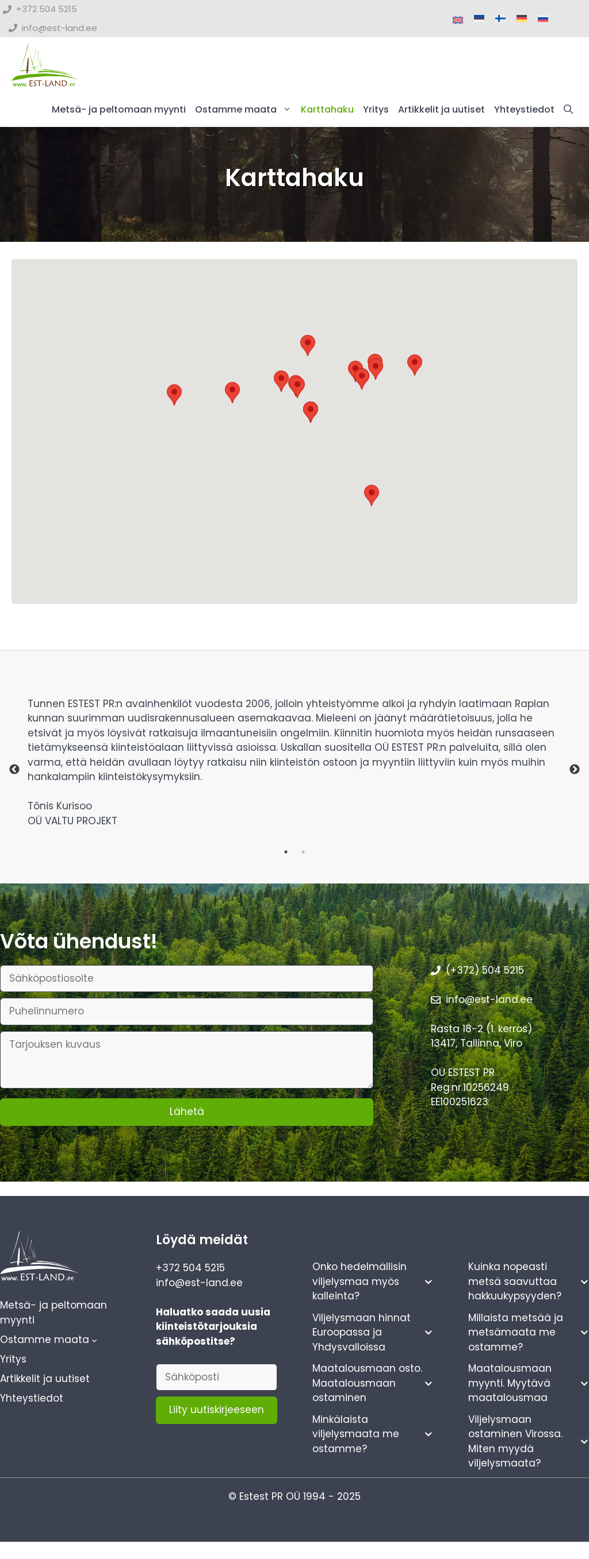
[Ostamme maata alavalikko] (94, 1342)
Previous (14, 772)
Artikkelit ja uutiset (441, 111)
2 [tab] (303, 854)
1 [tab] (286, 854)
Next (574, 772)
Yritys (376, 111)
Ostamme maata (245, 112)
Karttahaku (327, 111)
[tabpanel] (294, 772)
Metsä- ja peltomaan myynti (119, 111)
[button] (568, 112)
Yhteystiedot (524, 111)
